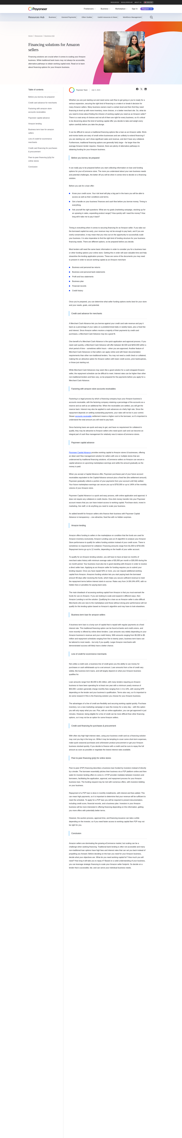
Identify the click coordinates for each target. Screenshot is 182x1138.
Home (30, 36)
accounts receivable (83, 416)
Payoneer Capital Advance (80, 453)
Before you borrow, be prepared (41, 97)
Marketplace (120, 9)
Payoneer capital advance (39, 118)
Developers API (127, 2)
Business (104, 9)
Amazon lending (35, 124)
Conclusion (32, 167)
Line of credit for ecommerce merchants (40, 140)
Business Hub (49, 36)
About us (138, 2)
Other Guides (87, 17)
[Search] (151, 17)
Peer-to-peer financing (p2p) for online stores (41, 159)
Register (145, 9)
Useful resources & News (107, 17)
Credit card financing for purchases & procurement (42, 150)
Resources (115, 2)
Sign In (135, 9)
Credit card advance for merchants (42, 103)
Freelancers (89, 9)
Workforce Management (132, 17)
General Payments (69, 17)
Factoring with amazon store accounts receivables (40, 110)
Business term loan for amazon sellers (41, 131)
